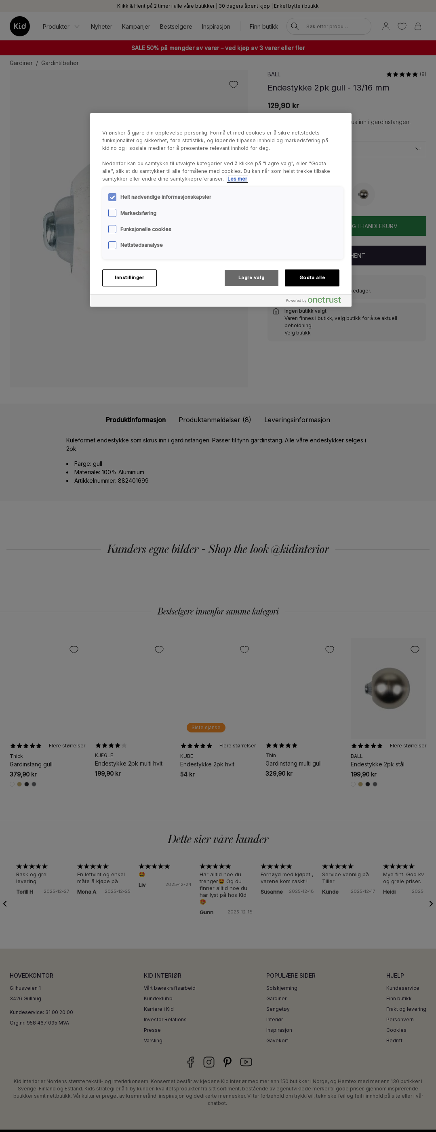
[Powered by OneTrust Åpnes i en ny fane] (317, 302)
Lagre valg (251, 277)
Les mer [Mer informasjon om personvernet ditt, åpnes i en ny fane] (237, 179)
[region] (221, 209)
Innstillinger (129, 277)
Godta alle (312, 277)
